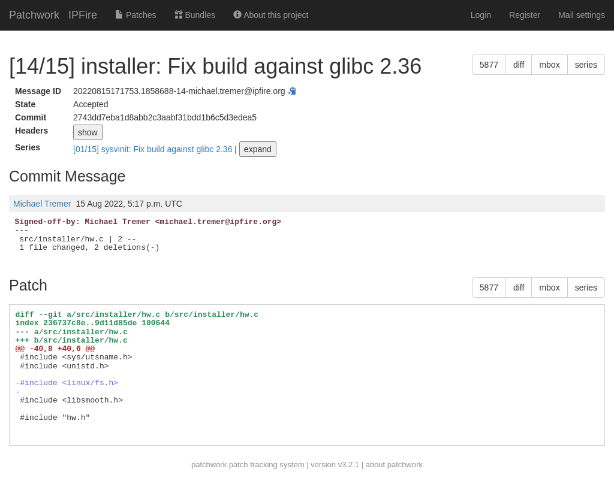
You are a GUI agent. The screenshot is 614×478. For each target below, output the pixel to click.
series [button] (586, 64)
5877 (489, 64)
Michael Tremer (42, 203)
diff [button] (518, 64)
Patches (135, 15)
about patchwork (394, 464)
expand (258, 149)
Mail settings (581, 15)
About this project (270, 15)
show (88, 132)
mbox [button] (549, 64)
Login (481, 15)
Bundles (194, 15)
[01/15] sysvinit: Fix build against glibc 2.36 (153, 149)
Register (524, 15)
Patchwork (34, 15)
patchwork (209, 464)
